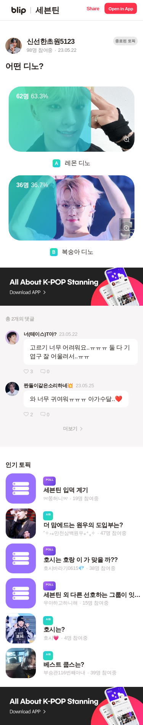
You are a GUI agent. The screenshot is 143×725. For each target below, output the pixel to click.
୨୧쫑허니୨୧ (55, 498)
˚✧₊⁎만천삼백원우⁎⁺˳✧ (69, 533)
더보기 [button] (70, 428)
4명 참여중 (75, 638)
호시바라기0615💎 (63, 568)
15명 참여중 (95, 603)
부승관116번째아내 (64, 673)
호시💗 (51, 638)
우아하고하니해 (60, 603)
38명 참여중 (102, 568)
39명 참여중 (103, 673)
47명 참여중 (113, 533)
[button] (93, 10)
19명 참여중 (85, 498)
